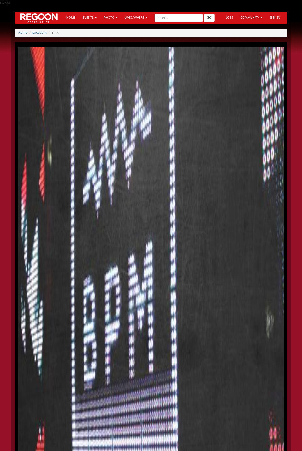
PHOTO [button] (111, 18)
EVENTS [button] (90, 18)
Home (22, 33)
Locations (39, 33)
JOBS (229, 18)
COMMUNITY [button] (251, 18)
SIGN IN (275, 18)
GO (209, 18)
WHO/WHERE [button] (136, 18)
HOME (71, 18)
